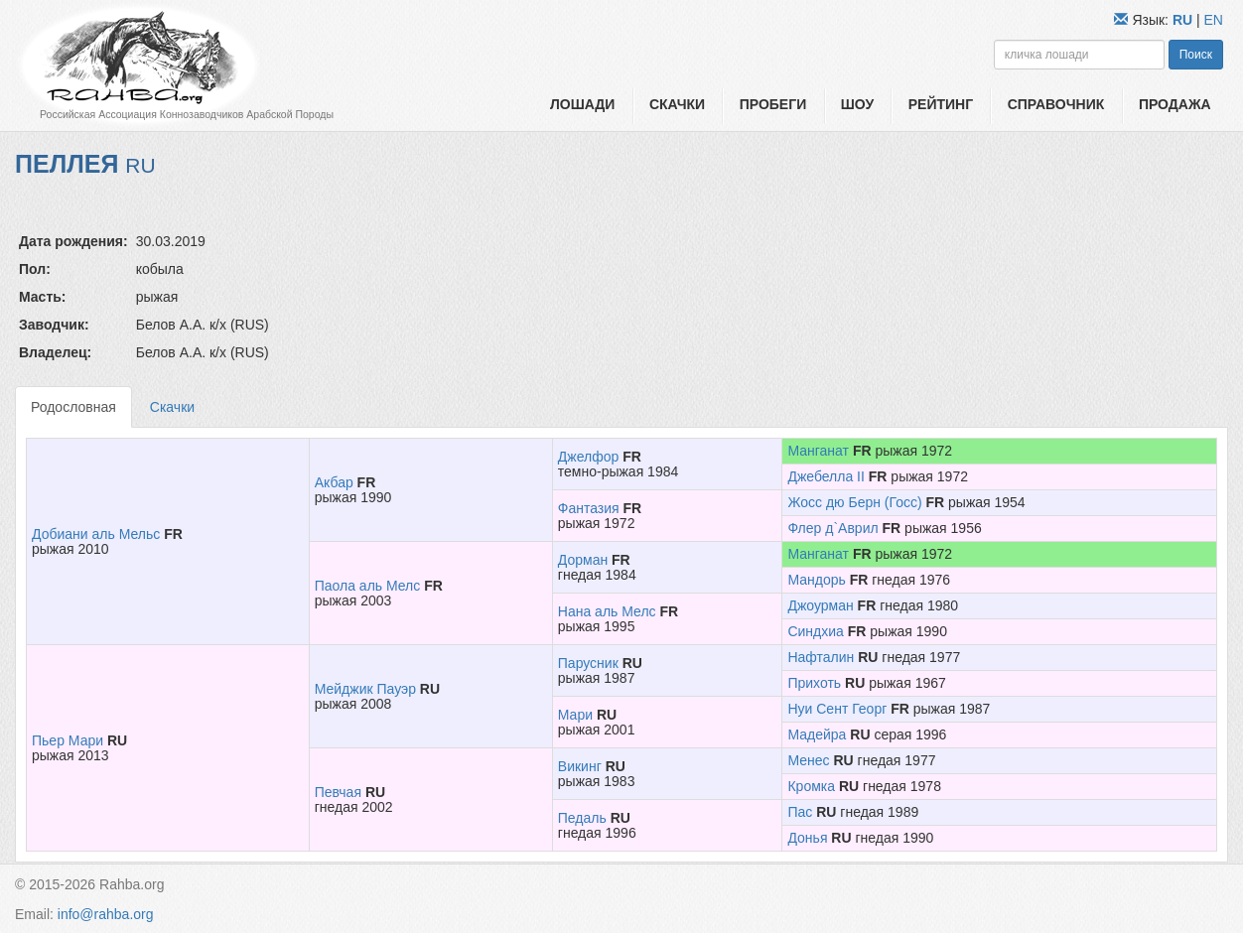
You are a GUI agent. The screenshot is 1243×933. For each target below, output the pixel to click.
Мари (575, 715)
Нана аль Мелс (607, 611)
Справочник (1056, 104)
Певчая (338, 792)
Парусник (588, 663)
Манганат (818, 451)
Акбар (334, 482)
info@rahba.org (106, 914)
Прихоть (814, 683)
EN (1213, 20)
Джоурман (820, 605)
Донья (807, 838)
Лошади (582, 104)
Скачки (677, 104)
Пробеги (773, 104)
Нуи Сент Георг (837, 709)
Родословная (73, 407)
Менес (808, 760)
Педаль (582, 818)
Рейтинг (940, 104)
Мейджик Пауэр (365, 689)
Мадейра (816, 734)
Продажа (1175, 104)
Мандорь (816, 580)
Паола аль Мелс (368, 586)
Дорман (583, 560)
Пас (799, 812)
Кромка (811, 786)
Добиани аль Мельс (96, 534)
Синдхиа (815, 631)
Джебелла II (825, 476)
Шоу (857, 104)
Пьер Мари (67, 740)
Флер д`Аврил (832, 528)
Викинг (580, 766)
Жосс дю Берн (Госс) (854, 502)
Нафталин (820, 657)
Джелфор (588, 457)
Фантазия (589, 508)
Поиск (1195, 55)
